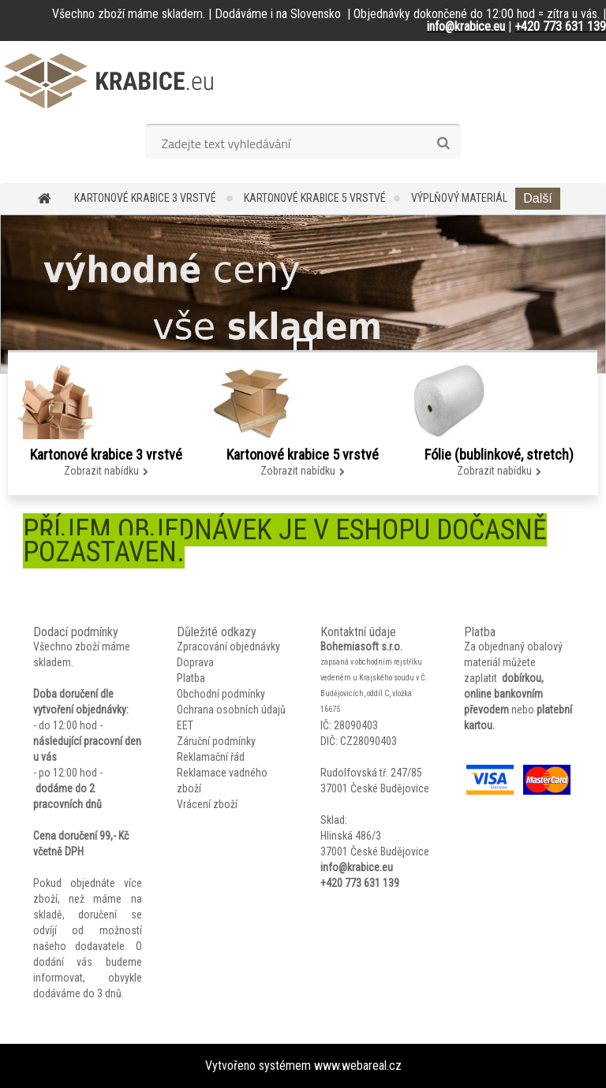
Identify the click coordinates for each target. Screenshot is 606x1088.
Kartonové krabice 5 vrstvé (315, 198)
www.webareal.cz (358, 1065)
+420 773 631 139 (359, 883)
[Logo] (108, 80)
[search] (443, 143)
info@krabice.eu (356, 867)
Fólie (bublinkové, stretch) (499, 454)
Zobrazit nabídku (101, 470)
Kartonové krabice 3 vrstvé (146, 198)
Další (537, 198)
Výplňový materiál (459, 198)
